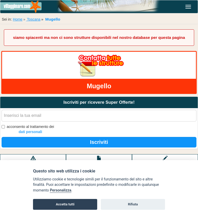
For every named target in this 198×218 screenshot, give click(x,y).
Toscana (33, 19)
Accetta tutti (65, 204)
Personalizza (60, 190)
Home (17, 19)
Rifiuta (133, 204)
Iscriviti (99, 142)
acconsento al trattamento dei (28, 129)
